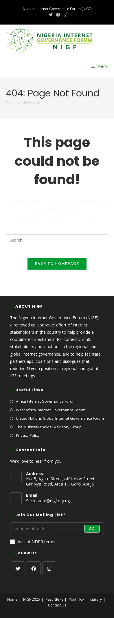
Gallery (96, 599)
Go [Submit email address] (92, 528)
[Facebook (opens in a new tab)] (58, 14)
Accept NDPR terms (32, 541)
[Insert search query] (57, 240)
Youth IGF (76, 599)
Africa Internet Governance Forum (46, 401)
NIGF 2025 (31, 599)
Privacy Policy (28, 435)
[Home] (8, 102)
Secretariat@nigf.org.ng (48, 500)
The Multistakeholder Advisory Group (49, 427)
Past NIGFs (54, 599)
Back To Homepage (57, 263)
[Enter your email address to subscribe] (57, 528)
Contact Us (57, 605)
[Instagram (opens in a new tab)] (64, 14)
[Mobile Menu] (100, 66)
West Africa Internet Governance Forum (50, 409)
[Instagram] (49, 568)
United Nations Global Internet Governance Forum (60, 418)
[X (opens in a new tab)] (50, 14)
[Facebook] (34, 568)
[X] (18, 568)
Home (12, 599)
